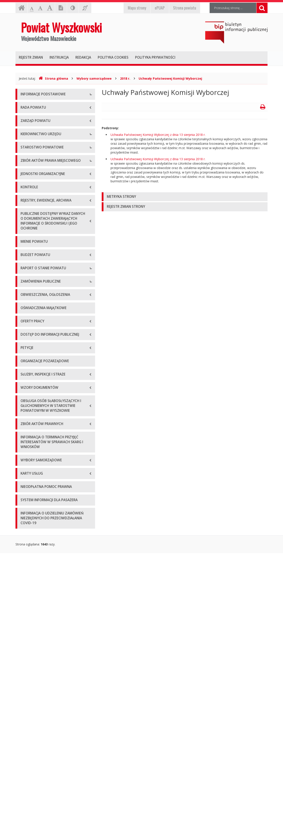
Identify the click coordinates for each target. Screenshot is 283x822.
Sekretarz (27, 224)
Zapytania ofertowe (35, 531)
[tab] (185, 196)
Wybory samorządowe (94, 78)
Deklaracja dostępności (37, 154)
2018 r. (125, 78)
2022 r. (25, 478)
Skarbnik (27, 234)
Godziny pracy (31, 115)
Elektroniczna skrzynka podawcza (44, 125)
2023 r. (25, 488)
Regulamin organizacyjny (38, 257)
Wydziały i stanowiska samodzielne (46, 267)
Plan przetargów (32, 541)
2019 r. (25, 448)
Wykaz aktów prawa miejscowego (45, 320)
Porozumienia (30, 277)
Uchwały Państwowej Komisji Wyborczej (170, 78)
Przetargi (27, 521)
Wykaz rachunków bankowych (42, 144)
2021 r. (25, 468)
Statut (25, 310)
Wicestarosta (30, 214)
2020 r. (25, 458)
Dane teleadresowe (35, 105)
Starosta (27, 204)
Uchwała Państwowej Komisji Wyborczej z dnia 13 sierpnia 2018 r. (158, 135)
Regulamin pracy (32, 287)
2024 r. (25, 498)
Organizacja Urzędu (35, 135)
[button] (185, 196)
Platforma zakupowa (35, 551)
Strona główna (53, 78)
